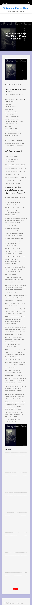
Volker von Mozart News (16, 8)
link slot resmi (21, 512)
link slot (10, 572)
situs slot (6, 552)
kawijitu (5, 532)
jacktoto (10, 512)
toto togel (26, 532)
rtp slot (9, 512)
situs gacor (7, 572)
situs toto (8, 512)
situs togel (8, 532)
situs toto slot (12, 532)
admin (8, 84)
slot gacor (7, 532)
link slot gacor (13, 512)
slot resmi (14, 572)
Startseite (8, 449)
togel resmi (19, 512)
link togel (18, 512)
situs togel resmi (5, 552)
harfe (15, 589)
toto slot (12, 512)
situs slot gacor (20, 512)
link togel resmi (11, 512)
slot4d (11, 532)
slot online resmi (18, 552)
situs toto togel (7, 512)
